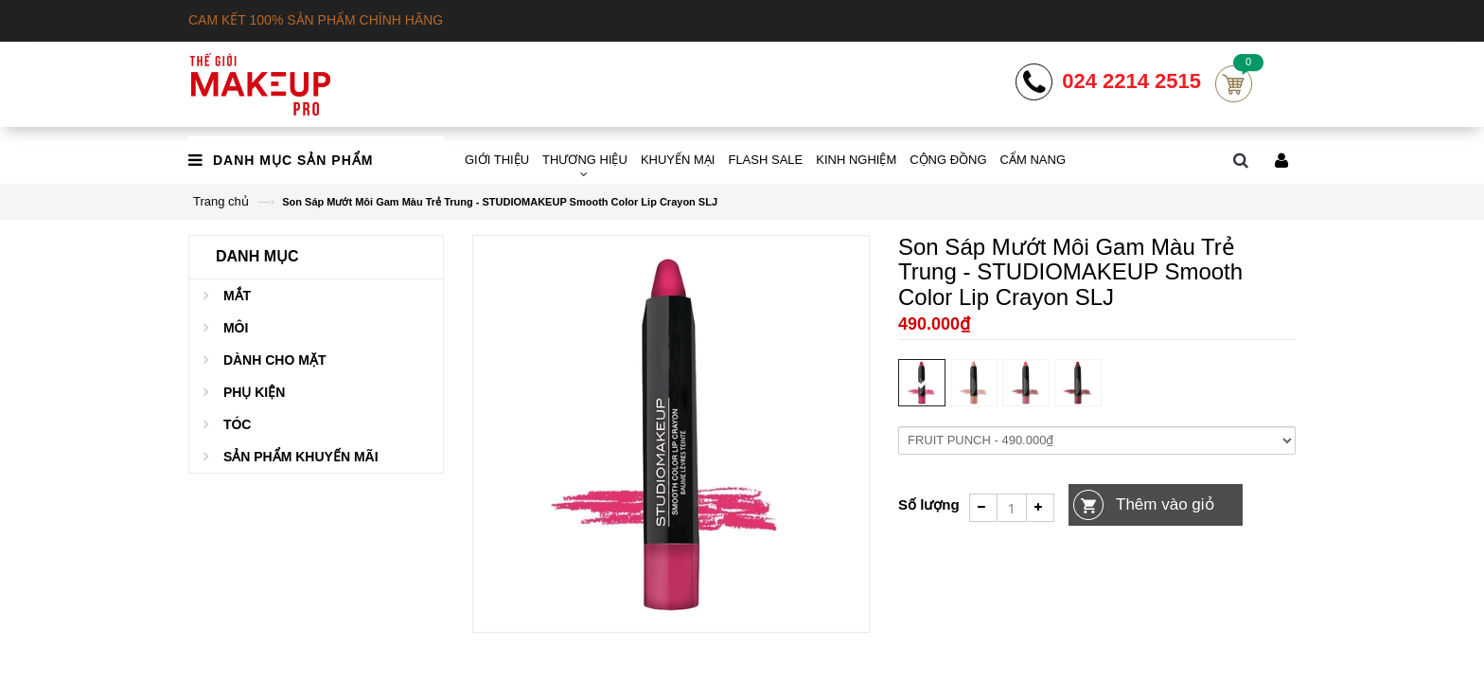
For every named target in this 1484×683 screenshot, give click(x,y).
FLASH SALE (765, 160)
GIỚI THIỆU (497, 160)
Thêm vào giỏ (1165, 504)
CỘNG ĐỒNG (948, 160)
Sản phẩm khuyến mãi (301, 456)
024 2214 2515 (1131, 81)
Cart (1233, 83)
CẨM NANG (1033, 160)
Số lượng (929, 504)
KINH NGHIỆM (856, 160)
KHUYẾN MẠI (678, 160)
